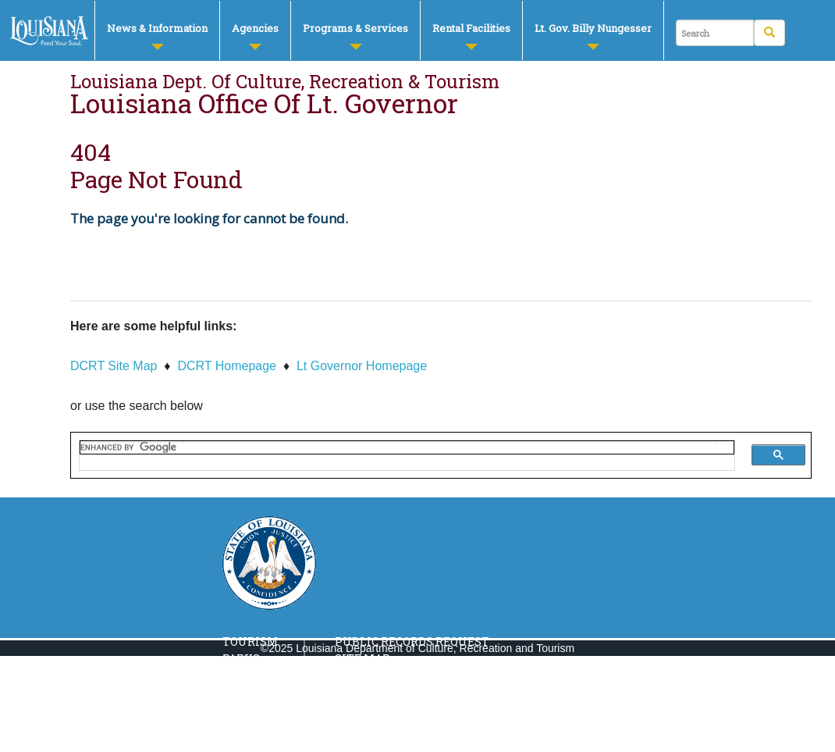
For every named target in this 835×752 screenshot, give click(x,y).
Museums (253, 675)
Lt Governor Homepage (362, 365)
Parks (241, 658)
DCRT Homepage (226, 365)
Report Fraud (378, 729)
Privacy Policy (381, 675)
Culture (249, 693)
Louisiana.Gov (380, 711)
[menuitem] (156, 30)
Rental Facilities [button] (471, 35)
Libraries (253, 711)
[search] (398, 447)
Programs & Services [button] (355, 35)
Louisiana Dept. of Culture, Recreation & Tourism (284, 81)
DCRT (49, 31)
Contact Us (371, 693)
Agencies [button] (255, 35)
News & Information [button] (157, 35)
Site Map (362, 658)
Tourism (250, 641)
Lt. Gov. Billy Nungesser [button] (593, 35)
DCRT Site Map (113, 365)
